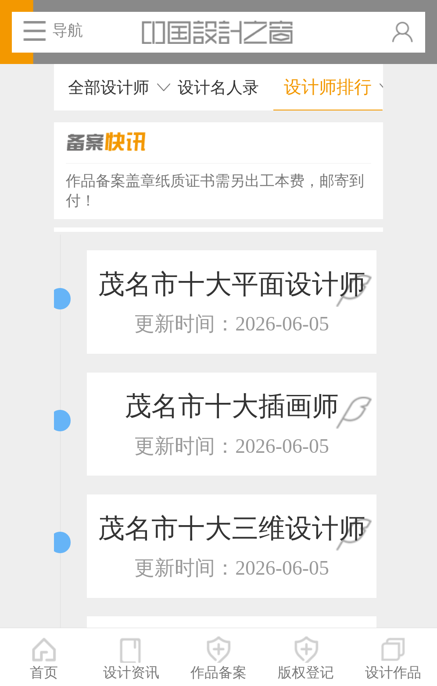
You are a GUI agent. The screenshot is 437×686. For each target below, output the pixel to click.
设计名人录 (218, 87)
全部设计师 (108, 87)
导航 (67, 30)
